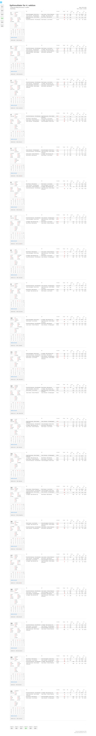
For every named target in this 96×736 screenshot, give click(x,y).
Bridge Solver (14, 37)
